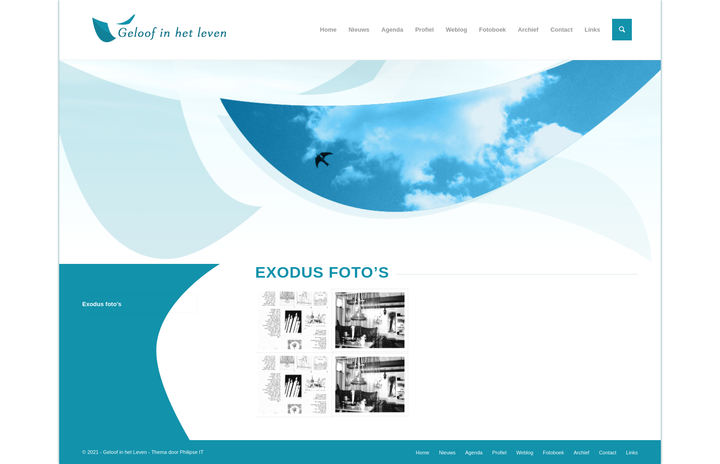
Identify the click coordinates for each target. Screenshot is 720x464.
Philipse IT (191, 452)
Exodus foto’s (101, 304)
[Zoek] (622, 30)
